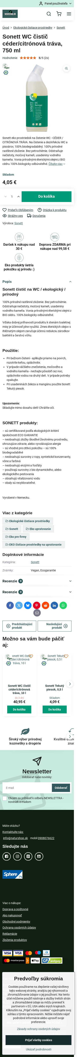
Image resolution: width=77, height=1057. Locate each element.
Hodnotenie (9, 58)
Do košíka (46, 196)
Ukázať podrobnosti (38, 1049)
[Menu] (69, 14)
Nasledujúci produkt (57, 626)
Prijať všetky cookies (38, 1040)
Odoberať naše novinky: (37, 777)
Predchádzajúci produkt (19, 626)
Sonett (18, 223)
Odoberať (61, 787)
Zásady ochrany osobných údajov (38, 1029)
